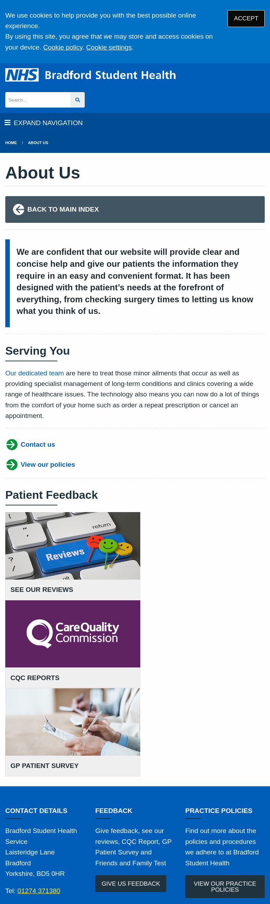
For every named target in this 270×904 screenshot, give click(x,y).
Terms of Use (67, 848)
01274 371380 (39, 797)
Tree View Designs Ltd (41, 877)
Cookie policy (63, 47)
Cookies (60, 857)
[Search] (37, 100)
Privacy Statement (115, 848)
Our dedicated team (34, 373)
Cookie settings (109, 47)
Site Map (89, 857)
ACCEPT (246, 18)
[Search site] (77, 100)
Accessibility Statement (212, 848)
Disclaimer (161, 848)
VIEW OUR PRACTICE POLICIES (225, 793)
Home (11, 143)
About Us (38, 143)
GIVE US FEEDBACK (131, 790)
